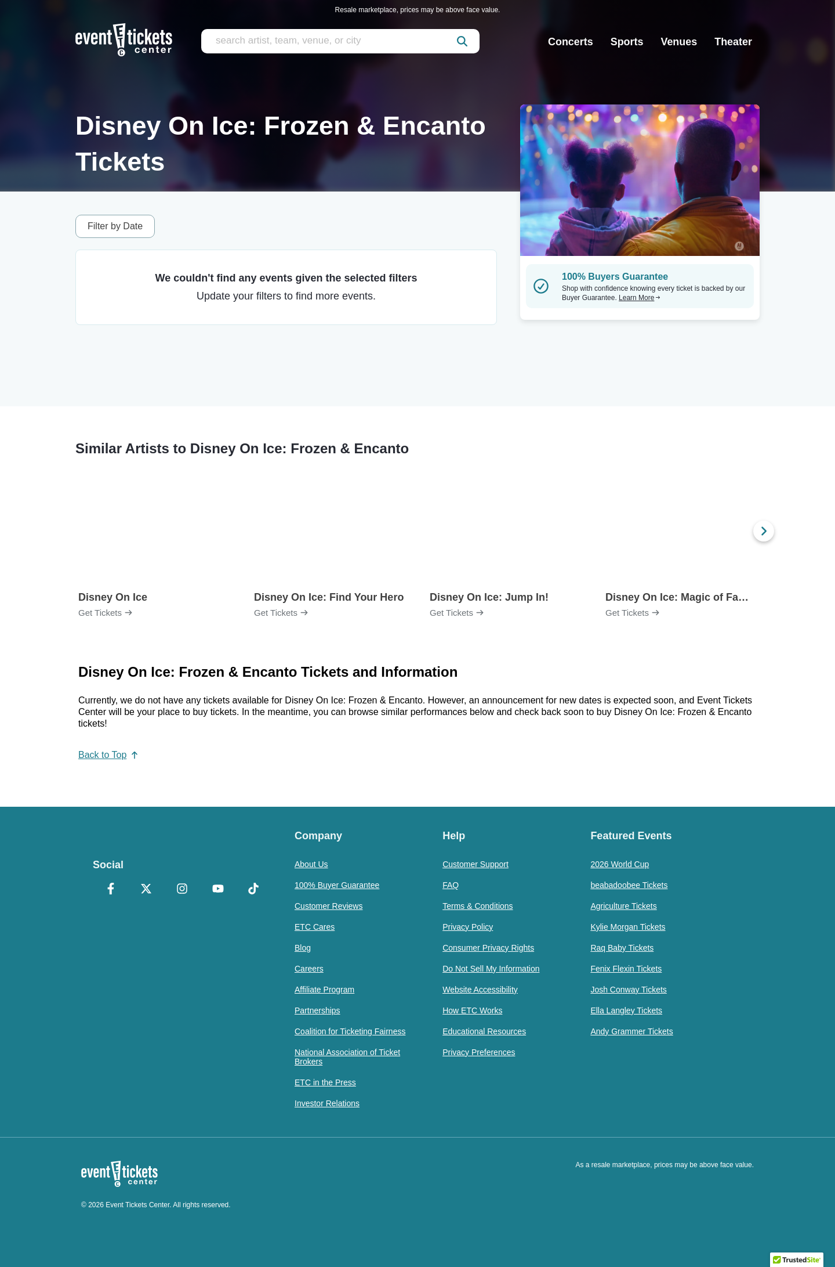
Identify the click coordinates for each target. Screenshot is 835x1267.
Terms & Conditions (477, 906)
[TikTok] (253, 890)
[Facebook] (111, 890)
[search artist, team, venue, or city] (340, 41)
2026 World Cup (619, 864)
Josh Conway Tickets (628, 989)
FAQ (450, 885)
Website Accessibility (480, 989)
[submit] (462, 41)
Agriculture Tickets (623, 906)
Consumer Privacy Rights (488, 947)
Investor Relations (327, 1103)
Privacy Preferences (478, 1052)
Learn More (639, 298)
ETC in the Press (325, 1082)
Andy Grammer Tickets (631, 1031)
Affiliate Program (324, 989)
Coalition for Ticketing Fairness (350, 1031)
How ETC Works (472, 1010)
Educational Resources (484, 1031)
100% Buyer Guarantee (337, 885)
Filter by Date (115, 226)
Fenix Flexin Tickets (626, 968)
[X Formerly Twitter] (147, 890)
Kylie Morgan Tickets (627, 927)
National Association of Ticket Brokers (347, 1057)
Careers (309, 968)
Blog (303, 947)
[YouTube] (218, 890)
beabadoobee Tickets (628, 885)
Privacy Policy (467, 927)
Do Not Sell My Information (490, 968)
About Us (311, 864)
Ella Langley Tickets (626, 1010)
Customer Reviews (328, 906)
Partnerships (317, 1010)
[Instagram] (182, 890)
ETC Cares (315, 927)
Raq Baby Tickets (622, 947)
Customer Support (475, 864)
